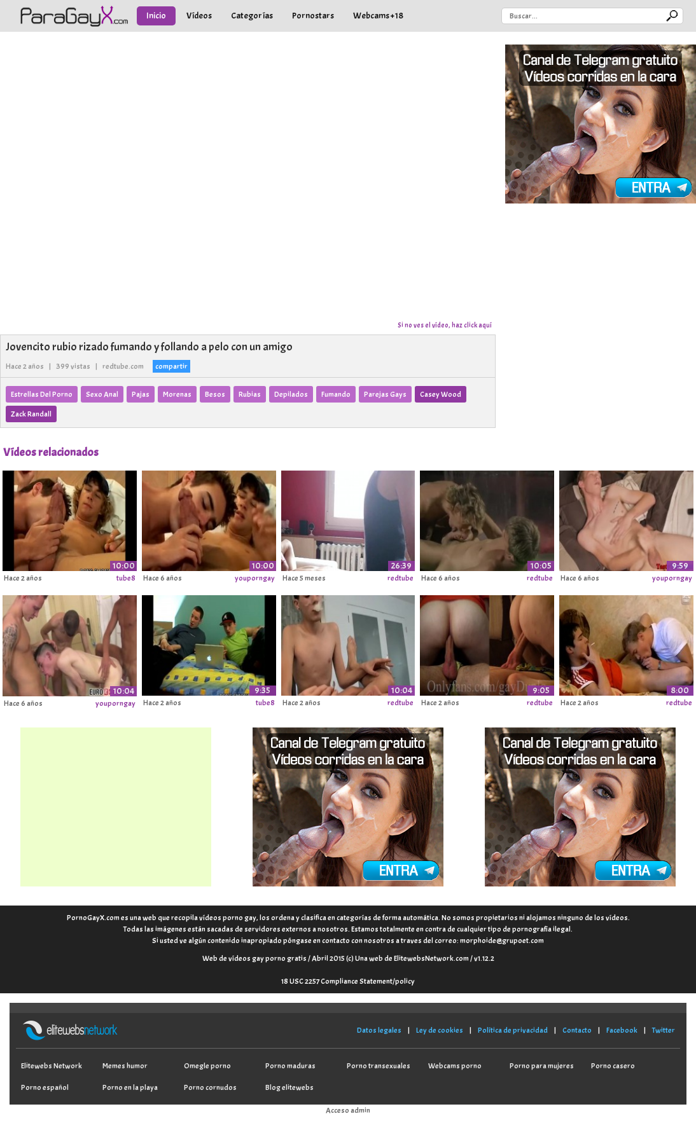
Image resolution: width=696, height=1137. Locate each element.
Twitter (663, 1030)
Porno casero (613, 1066)
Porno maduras (290, 1066)
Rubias (250, 394)
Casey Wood (440, 394)
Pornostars (313, 15)
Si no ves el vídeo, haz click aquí (445, 324)
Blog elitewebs (289, 1087)
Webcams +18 (378, 15)
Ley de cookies (439, 1030)
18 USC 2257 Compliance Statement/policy (348, 981)
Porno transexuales (378, 1066)
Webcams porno (455, 1066)
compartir (171, 366)
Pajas (141, 394)
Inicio (156, 15)
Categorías (252, 15)
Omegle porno (207, 1066)
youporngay (255, 578)
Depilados (291, 394)
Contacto (577, 1030)
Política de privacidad (513, 1030)
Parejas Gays (385, 394)
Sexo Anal (102, 394)
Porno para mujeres (542, 1066)
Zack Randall (31, 414)
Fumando (336, 394)
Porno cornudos (210, 1087)
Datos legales (379, 1030)
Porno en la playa (130, 1087)
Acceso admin (348, 1110)
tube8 (126, 578)
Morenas (177, 394)
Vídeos (199, 15)
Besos (215, 394)
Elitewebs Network (51, 1066)
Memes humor (125, 1066)
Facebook (621, 1030)
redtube (400, 578)
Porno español (45, 1087)
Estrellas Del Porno (42, 394)
